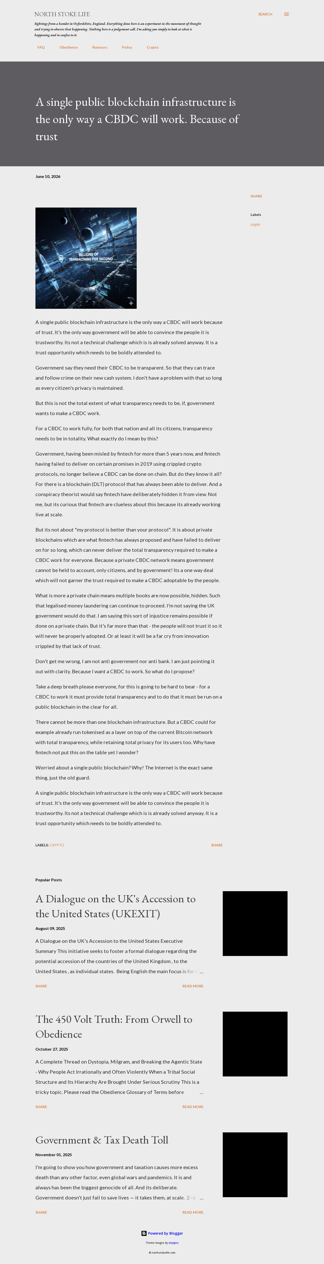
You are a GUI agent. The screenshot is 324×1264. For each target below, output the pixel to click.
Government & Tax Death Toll (101, 1139)
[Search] (265, 14)
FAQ (38, 47)
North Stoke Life (62, 14)
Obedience (65, 47)
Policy (124, 47)
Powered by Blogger (162, 1233)
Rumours (96, 47)
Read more (193, 986)
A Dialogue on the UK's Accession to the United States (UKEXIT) (115, 906)
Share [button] (256, 196)
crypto (255, 224)
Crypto (150, 47)
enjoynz (174, 1243)
